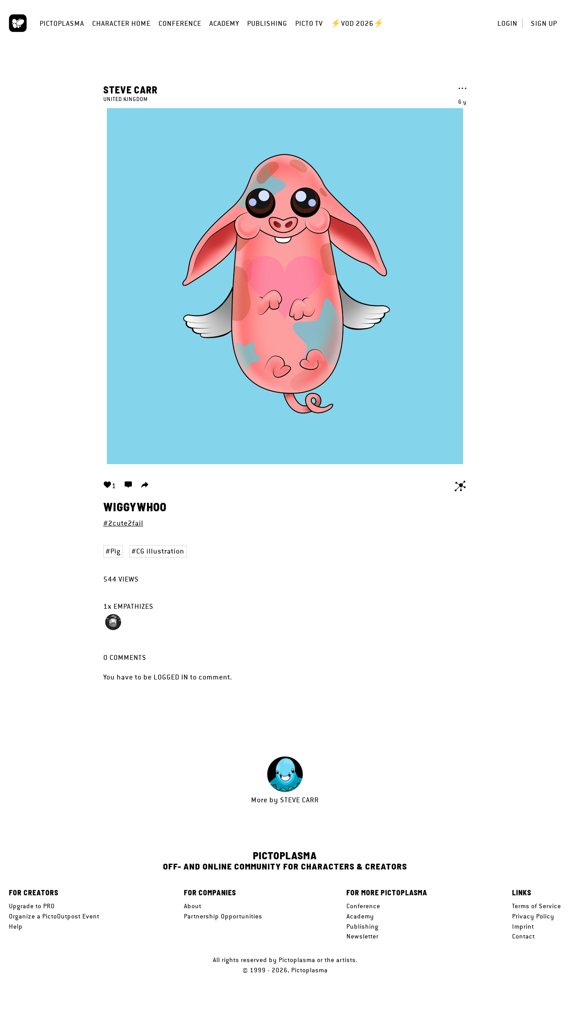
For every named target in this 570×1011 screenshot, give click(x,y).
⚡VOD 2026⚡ (357, 23)
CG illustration (160, 551)
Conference (180, 23)
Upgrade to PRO (32, 906)
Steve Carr (130, 89)
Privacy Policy (533, 916)
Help (16, 926)
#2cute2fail (123, 523)
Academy (224, 23)
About (192, 906)
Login (507, 23)
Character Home (121, 23)
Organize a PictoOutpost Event (54, 916)
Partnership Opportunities (223, 916)
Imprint (523, 926)
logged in (171, 677)
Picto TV (309, 23)
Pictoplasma (62, 23)
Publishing (267, 23)
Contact (523, 936)
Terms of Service (536, 906)
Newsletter (362, 936)
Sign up (544, 23)
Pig (115, 551)
